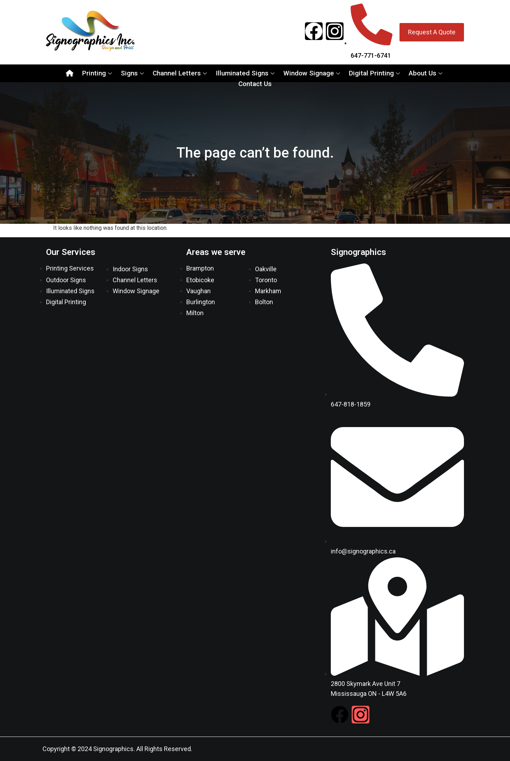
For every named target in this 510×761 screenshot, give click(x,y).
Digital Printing (375, 73)
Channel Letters (181, 73)
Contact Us (255, 84)
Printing (98, 73)
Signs (133, 73)
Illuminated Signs (246, 73)
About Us (426, 73)
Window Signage (312, 73)
